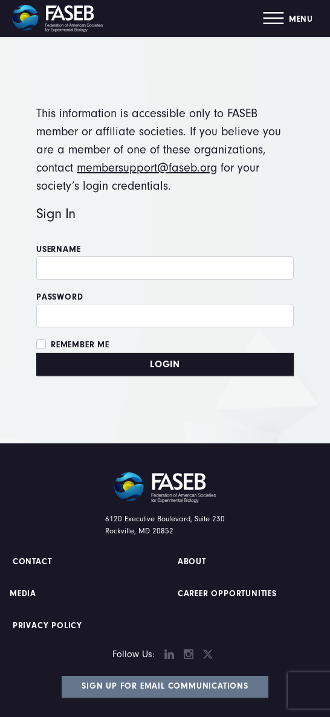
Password (59, 297)
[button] (288, 18)
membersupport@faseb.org (147, 168)
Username (58, 249)
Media (23, 594)
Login (165, 364)
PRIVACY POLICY (47, 626)
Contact (33, 562)
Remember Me (80, 345)
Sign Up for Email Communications (165, 686)
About (192, 562)
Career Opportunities (226, 594)
